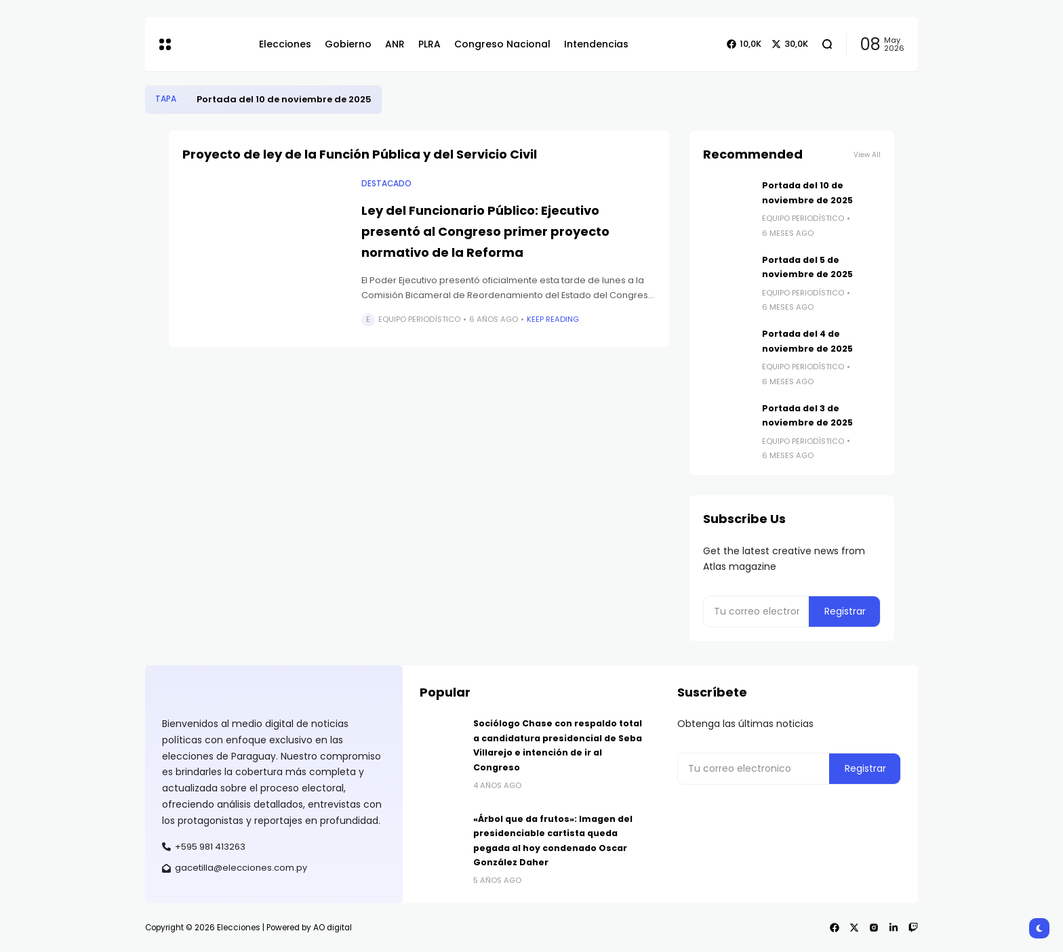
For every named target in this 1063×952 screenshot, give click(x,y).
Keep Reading (553, 319)
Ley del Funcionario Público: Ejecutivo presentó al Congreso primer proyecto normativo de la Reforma (485, 231)
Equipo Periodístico (419, 319)
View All (867, 155)
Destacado (386, 183)
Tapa (165, 99)
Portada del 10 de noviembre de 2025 (284, 99)
